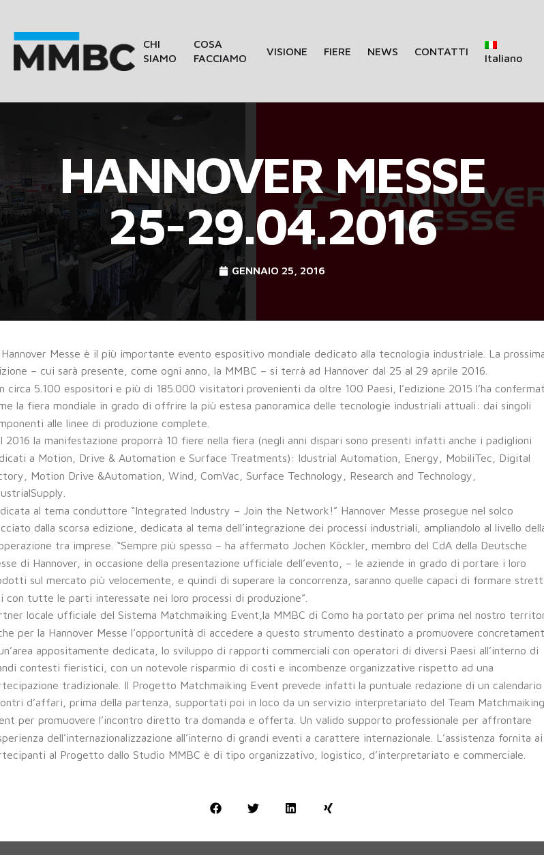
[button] (215, 808)
